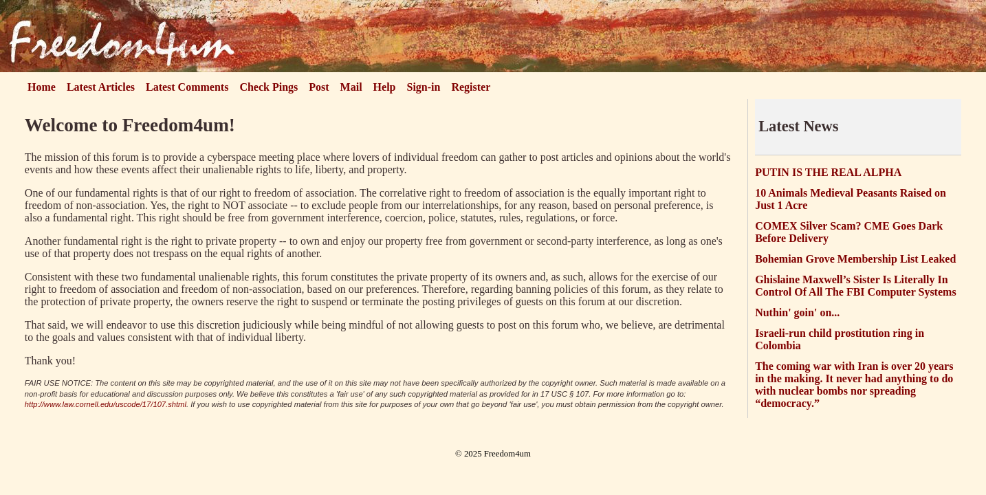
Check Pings (268, 87)
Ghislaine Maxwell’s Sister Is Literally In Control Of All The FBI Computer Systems (855, 286)
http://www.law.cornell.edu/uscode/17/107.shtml (105, 404)
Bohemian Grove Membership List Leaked (855, 259)
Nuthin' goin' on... (797, 312)
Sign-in (424, 87)
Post (319, 87)
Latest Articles (101, 87)
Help (384, 87)
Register (470, 87)
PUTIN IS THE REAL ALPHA (828, 172)
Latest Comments (187, 87)
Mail (351, 87)
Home (42, 87)
